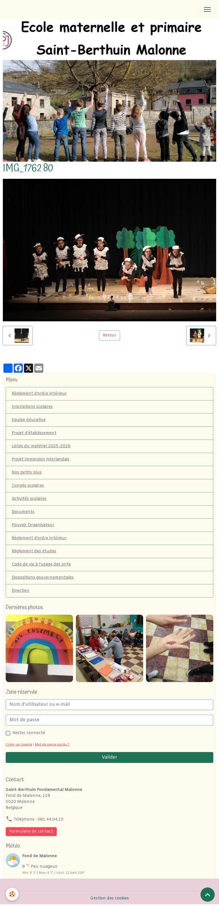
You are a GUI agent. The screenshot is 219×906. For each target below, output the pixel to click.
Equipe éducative (29, 420)
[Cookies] (12, 894)
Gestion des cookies (109, 898)
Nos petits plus (27, 472)
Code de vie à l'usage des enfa (41, 564)
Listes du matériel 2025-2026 (41, 446)
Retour (109, 335)
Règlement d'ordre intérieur (39, 393)
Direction (20, 591)
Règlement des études (34, 551)
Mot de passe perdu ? (52, 745)
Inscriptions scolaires (32, 407)
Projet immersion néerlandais (40, 459)
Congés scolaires (28, 485)
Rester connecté (29, 733)
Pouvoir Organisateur (33, 525)
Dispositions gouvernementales (43, 577)
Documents (23, 512)
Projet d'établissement (34, 433)
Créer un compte (19, 745)
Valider (109, 757)
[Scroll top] (207, 894)
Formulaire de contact (31, 831)
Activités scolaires (29, 499)
